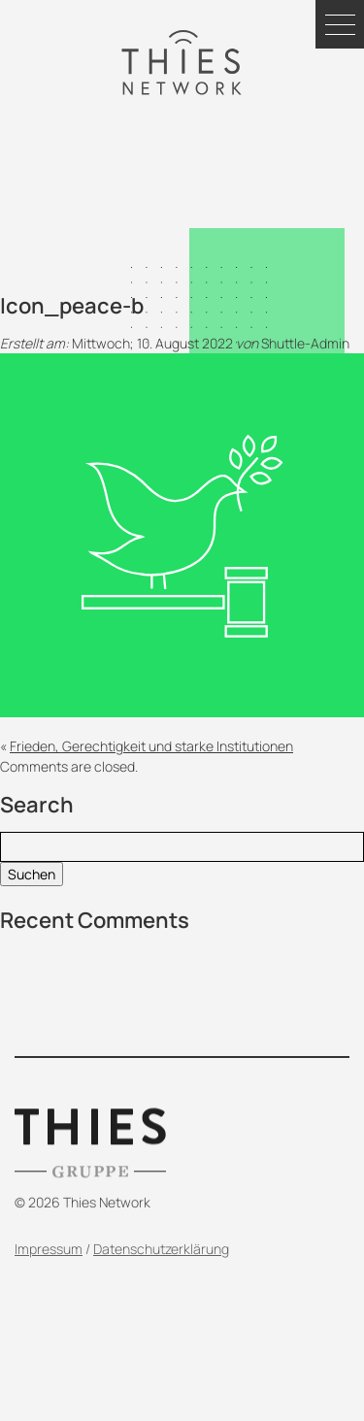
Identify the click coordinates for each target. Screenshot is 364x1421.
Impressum (49, 1278)
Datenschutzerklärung (161, 1278)
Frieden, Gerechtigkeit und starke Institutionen (151, 746)
